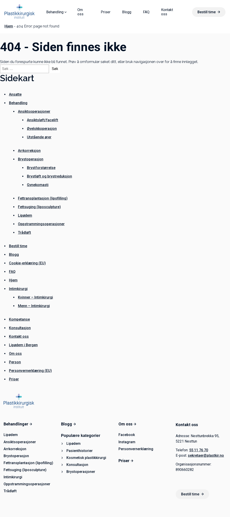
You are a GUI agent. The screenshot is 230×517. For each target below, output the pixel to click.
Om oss (80, 12)
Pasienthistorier (79, 451)
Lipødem (25, 215)
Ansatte (15, 94)
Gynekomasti (37, 185)
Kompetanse (19, 319)
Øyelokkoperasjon (42, 128)
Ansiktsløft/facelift (42, 120)
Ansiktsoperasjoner (34, 111)
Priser (105, 12)
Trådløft (24, 232)
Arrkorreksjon (29, 150)
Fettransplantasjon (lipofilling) (43, 198)
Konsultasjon (20, 328)
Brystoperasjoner (80, 472)
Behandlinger (18, 424)
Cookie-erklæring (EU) (27, 263)
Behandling (55, 12)
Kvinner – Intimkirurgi (35, 297)
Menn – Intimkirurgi (34, 306)
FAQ (146, 12)
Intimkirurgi (18, 289)
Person (15, 362)
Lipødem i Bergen (23, 345)
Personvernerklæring (135, 449)
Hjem (8, 26)
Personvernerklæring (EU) (30, 371)
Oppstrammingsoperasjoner (41, 224)
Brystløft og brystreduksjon (49, 176)
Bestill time (208, 12)
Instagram (126, 442)
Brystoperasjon (30, 159)
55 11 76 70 (198, 450)
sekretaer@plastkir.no (206, 455)
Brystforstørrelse (41, 168)
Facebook (126, 435)
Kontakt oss (167, 12)
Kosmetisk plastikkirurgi (86, 458)
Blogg (126, 12)
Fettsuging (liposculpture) (39, 207)
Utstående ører (39, 137)
